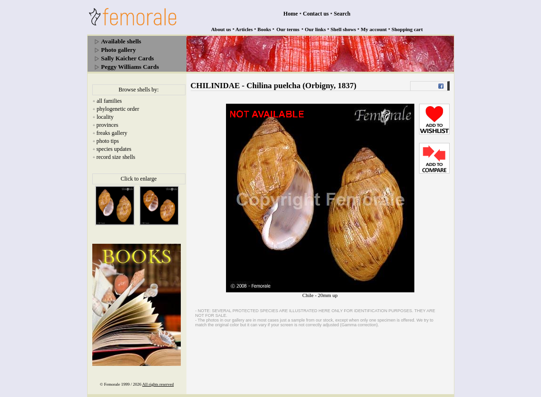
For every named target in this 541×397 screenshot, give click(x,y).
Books (264, 29)
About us (221, 29)
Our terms (287, 29)
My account (374, 29)
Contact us (316, 13)
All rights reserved (158, 384)
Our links (315, 29)
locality (105, 117)
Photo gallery (118, 49)
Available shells (121, 41)
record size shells (116, 157)
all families (109, 101)
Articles (244, 29)
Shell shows (343, 29)
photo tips (108, 141)
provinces (108, 125)
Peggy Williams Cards (130, 66)
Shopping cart (407, 29)
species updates (114, 149)
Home (290, 13)
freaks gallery (112, 133)
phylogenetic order (118, 109)
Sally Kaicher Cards (127, 58)
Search (342, 13)
